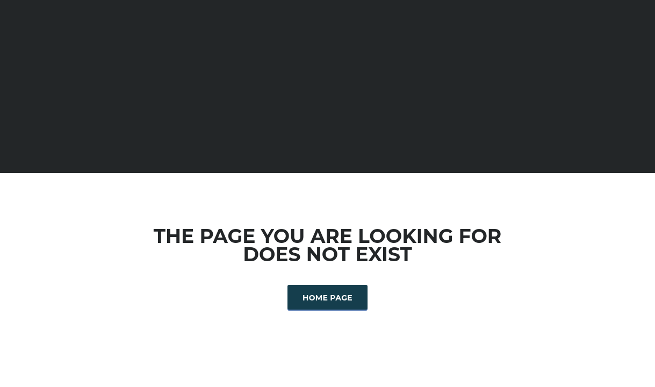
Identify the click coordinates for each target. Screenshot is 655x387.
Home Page (327, 298)
